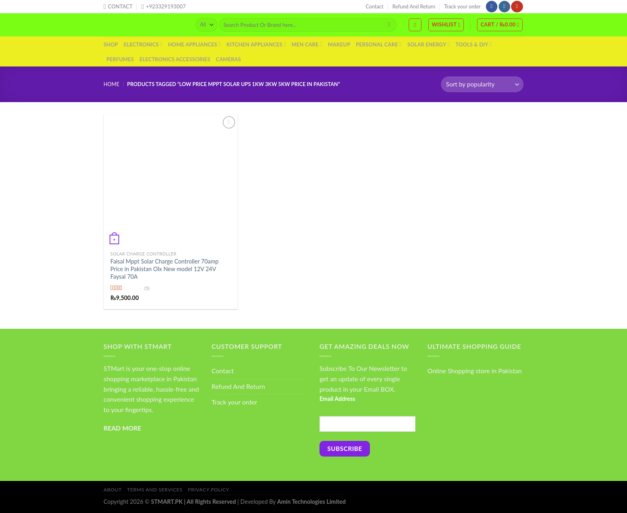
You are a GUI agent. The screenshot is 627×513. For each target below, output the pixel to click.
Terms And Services (154, 490)
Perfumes (120, 59)
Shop (111, 44)
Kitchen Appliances (256, 44)
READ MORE (122, 428)
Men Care (307, 44)
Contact (374, 6)
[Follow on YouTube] (517, 7)
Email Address (337, 398)
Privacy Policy (209, 490)
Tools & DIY (473, 44)
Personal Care (379, 44)
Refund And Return (413, 6)
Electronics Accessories (175, 59)
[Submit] (389, 25)
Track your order (462, 6)
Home (111, 84)
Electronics (143, 44)
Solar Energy (428, 44)
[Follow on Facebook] (491, 7)
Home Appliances (194, 44)
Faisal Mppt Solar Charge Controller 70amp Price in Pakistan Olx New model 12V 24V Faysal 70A (164, 269)
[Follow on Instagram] (504, 7)
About (113, 490)
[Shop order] (482, 84)
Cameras (228, 59)
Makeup (339, 44)
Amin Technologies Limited (311, 501)
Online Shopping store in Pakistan (474, 370)
